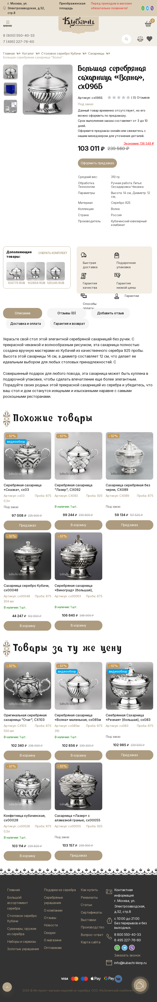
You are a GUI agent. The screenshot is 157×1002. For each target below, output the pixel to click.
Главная (13, 890)
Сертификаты (91, 912)
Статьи (86, 905)
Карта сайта (90, 942)
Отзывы (50, 918)
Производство (92, 927)
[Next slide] (66, 89)
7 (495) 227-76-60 (18, 42)
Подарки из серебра (60, 890)
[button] (10, 72)
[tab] (43, 112)
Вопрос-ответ (92, 935)
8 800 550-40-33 (127, 934)
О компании (53, 910)
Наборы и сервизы (21, 941)
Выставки (88, 920)
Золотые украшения (23, 949)
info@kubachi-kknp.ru (130, 963)
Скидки (49, 933)
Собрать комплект (52, 253)
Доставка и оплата (25, 323)
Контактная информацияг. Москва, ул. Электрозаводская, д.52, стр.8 (129, 901)
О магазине (53, 940)
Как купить (89, 890)
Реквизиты (89, 897)
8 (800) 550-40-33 (19, 35)
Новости (51, 925)
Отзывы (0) (66, 313)
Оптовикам (53, 948)
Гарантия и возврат (69, 323)
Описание (22, 313)
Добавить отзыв (110, 313)
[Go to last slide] (29, 89)
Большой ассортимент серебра (17, 902)
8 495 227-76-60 (127, 940)
